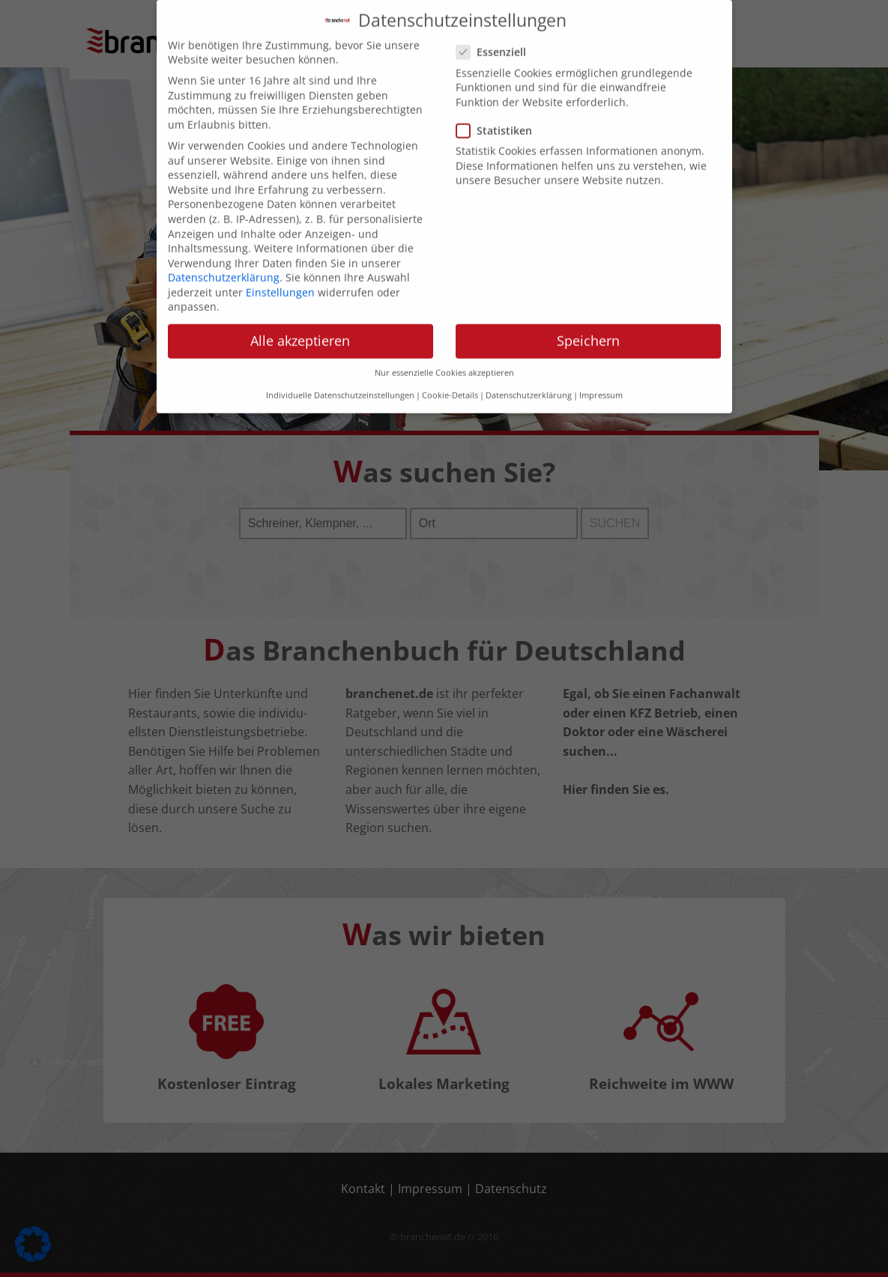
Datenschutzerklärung (224, 263)
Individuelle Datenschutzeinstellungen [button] (340, 382)
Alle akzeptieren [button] (300, 327)
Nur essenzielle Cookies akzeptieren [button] (444, 359)
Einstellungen (280, 278)
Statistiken (499, 116)
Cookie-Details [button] (450, 382)
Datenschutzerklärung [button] (529, 382)
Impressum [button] (601, 382)
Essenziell (496, 38)
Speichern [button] (588, 327)
